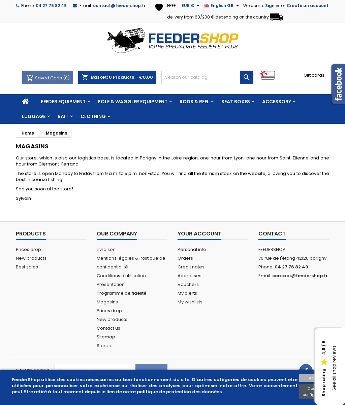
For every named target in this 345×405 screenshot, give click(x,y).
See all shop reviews (334, 368)
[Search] (207, 77)
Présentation (111, 284)
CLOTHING (93, 116)
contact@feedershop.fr (119, 5)
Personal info (192, 249)
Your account (199, 233)
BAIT (63, 116)
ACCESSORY (276, 101)
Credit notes (191, 267)
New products (31, 258)
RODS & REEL (194, 101)
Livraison (106, 249)
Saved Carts (44, 78)
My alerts (187, 293)
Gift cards (314, 75)
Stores (104, 345)
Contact (272, 233)
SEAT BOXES (235, 101)
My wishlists (190, 302)
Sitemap (106, 337)
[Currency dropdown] (191, 5)
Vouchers (188, 284)
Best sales (27, 267)
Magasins (107, 302)
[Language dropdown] (222, 5)
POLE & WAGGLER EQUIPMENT (132, 101)
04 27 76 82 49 (51, 5)
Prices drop (28, 249)
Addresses (189, 275)
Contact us (108, 328)
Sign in (272, 5)
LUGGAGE (33, 116)
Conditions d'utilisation (121, 275)
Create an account (307, 5)
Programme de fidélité (122, 293)
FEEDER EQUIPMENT (63, 101)
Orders (185, 258)
